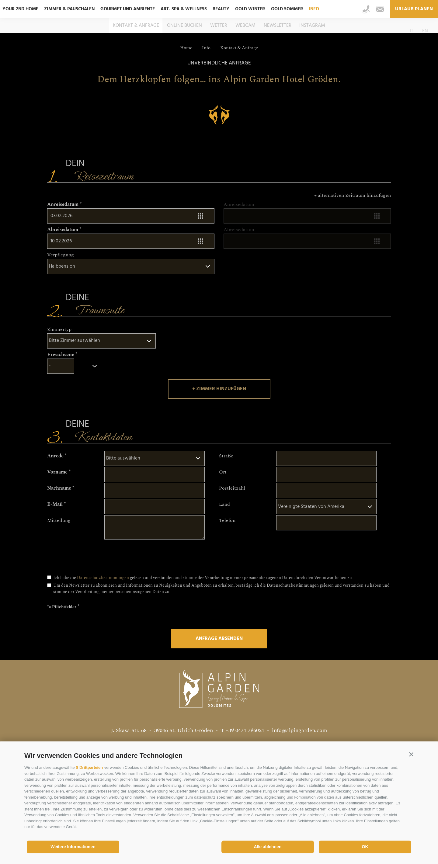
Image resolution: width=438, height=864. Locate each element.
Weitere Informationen (73, 846)
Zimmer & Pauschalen (69, 9)
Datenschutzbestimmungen (103, 578)
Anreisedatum (62, 204)
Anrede (55, 456)
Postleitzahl (232, 488)
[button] (411, 754)
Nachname (59, 488)
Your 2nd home (20, 9)
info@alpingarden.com (299, 730)
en (425, 31)
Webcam (245, 25)
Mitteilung (59, 520)
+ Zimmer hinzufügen (219, 389)
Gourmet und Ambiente (127, 9)
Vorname (57, 472)
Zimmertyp (59, 329)
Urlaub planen (414, 9)
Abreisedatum (62, 229)
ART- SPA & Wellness (184, 9)
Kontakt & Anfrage (136, 25)
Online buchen (184, 25)
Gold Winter (250, 9)
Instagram (312, 25)
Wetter (218, 25)
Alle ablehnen (267, 846)
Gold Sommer (287, 9)
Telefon (227, 520)
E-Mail (55, 504)
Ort (223, 472)
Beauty (221, 9)
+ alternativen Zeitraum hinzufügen (352, 195)
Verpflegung (60, 255)
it (411, 31)
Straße (226, 456)
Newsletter (277, 25)
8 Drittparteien (89, 767)
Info (314, 9)
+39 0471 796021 (245, 730)
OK (365, 846)
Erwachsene (60, 354)
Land (224, 504)
